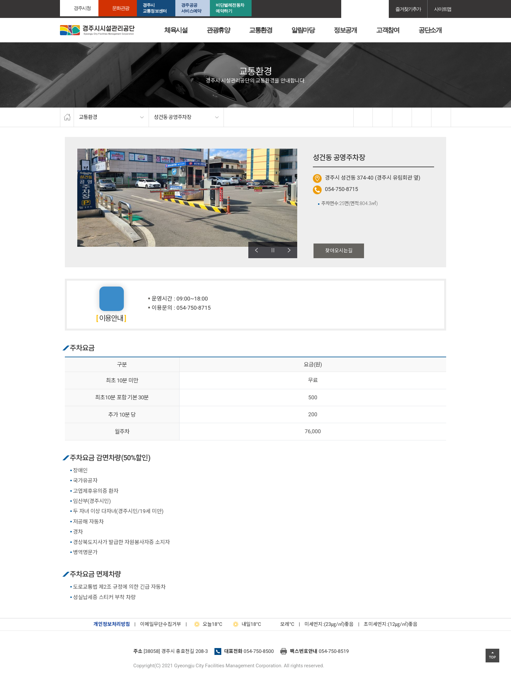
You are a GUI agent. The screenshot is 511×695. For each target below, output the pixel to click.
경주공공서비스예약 (191, 8)
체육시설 (175, 30)
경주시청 (82, 8)
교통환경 (260, 30)
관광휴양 (218, 30)
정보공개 (345, 30)
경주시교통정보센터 (155, 8)
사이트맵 (442, 9)
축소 (421, 117)
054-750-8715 (341, 189)
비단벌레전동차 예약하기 (230, 8)
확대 (402, 117)
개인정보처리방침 (112, 624)
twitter (382, 117)
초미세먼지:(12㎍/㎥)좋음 (390, 624)
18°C (206, 624)
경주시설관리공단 (94, 653)
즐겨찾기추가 (408, 9)
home (67, 117)
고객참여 (387, 30)
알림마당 (302, 30)
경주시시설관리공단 (97, 30)
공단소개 (429, 30)
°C (281, 624)
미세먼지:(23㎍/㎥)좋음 (329, 624)
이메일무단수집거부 (160, 624)
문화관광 (120, 8)
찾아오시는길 (339, 251)
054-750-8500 (259, 651)
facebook (363, 117)
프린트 (441, 117)
